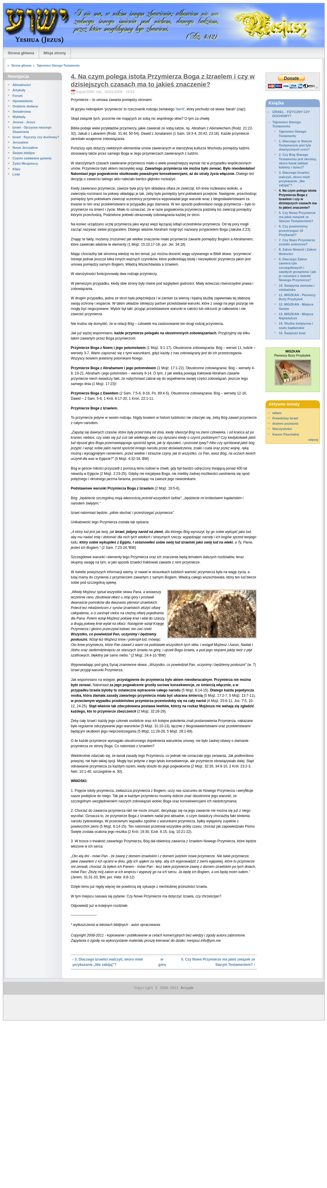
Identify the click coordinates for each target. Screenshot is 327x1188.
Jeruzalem (20, 142)
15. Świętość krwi (292, 333)
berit (180, 109)
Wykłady (19, 117)
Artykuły (19, 90)
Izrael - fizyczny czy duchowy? (36, 137)
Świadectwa (22, 111)
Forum (18, 95)
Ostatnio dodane (25, 106)
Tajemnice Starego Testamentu (58, 65)
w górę (162, 962)
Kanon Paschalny (285, 434)
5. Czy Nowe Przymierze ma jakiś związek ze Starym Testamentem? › (218, 962)
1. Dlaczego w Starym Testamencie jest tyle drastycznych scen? (295, 145)
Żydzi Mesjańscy (25, 163)
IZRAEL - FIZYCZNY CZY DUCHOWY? (291, 114)
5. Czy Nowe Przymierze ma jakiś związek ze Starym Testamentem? (297, 217)
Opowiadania (23, 101)
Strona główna (21, 53)
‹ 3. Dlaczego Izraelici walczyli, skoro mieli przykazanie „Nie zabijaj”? (108, 962)
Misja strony (54, 53)
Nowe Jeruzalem (25, 147)
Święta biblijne (24, 153)
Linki (16, 174)
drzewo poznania (285, 423)
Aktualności (22, 85)
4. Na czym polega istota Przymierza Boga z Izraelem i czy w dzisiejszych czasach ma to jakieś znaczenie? (298, 199)
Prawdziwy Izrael (285, 418)
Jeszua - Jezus (24, 122)
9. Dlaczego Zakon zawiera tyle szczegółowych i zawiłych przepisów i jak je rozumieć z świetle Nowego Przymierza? (297, 269)
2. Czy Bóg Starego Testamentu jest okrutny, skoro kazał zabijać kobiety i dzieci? (298, 161)
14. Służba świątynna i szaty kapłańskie (296, 325)
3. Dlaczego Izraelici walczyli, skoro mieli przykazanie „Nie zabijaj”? (294, 179)
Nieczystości (282, 429)
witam (276, 413)
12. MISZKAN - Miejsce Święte (296, 306)
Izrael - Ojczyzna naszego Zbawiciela (32, 129)
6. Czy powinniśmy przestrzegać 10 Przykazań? (293, 231)
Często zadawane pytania (32, 158)
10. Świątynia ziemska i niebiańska (296, 287)
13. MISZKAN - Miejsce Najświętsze (296, 316)
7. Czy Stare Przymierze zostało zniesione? (297, 242)
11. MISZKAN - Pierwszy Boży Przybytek (297, 297)
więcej (313, 439)
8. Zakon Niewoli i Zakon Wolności (297, 251)
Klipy (17, 169)
